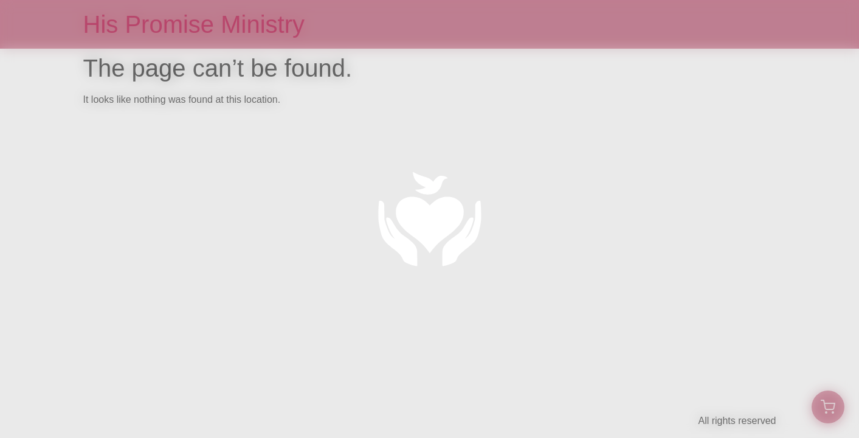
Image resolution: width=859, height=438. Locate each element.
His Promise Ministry (194, 24)
